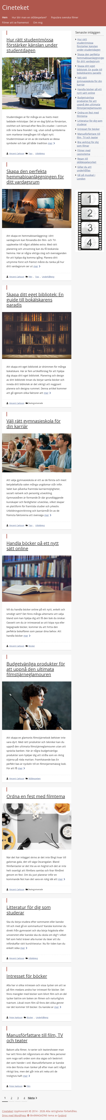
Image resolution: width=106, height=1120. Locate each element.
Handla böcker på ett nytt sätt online (32, 545)
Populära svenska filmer (64, 17)
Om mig (38, 22)
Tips (30, 153)
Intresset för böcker (26, 976)
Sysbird (62, 1115)
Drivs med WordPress (14, 1115)
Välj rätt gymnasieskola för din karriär (33, 423)
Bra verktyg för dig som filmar (88, 143)
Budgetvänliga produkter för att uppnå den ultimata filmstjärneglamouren (35, 669)
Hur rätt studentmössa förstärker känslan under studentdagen (32, 45)
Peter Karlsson (15, 1017)
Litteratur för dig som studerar (28, 909)
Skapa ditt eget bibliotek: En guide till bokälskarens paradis (35, 299)
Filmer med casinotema (83, 152)
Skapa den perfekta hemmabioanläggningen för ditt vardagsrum (35, 176)
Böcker (31, 646)
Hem (4, 17)
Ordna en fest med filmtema (35, 796)
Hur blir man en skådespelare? (29, 17)
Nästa (31, 1098)
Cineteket (15, 7)
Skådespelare (34, 778)
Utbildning (40, 153)
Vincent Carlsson (16, 153)
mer (50, 143)
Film (30, 276)
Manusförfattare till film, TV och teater (34, 1037)
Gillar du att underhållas (84, 168)
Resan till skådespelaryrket (86, 160)
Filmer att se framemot (15, 22)
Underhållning (48, 276)
